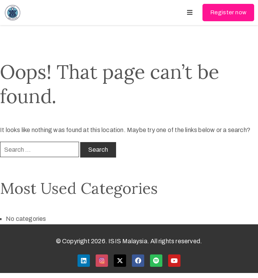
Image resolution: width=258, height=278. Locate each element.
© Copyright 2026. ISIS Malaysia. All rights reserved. (129, 241)
